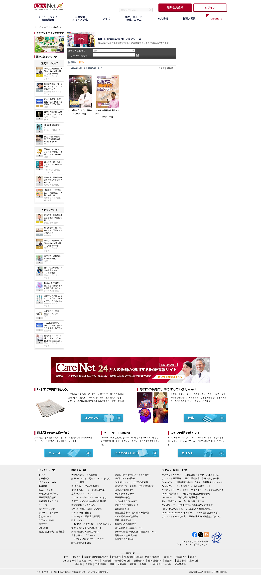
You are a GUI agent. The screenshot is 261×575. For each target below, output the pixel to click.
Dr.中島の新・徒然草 (81, 512)
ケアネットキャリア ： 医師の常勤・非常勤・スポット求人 (190, 475)
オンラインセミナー (48, 512)
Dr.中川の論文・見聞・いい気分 (86, 509)
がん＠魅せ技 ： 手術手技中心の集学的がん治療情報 (187, 505)
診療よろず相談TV (124, 490)
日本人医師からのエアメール (129, 528)
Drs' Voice (43, 528)
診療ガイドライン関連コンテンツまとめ (90, 478)
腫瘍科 (193, 557)
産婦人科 (193, 560)
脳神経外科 (139, 560)
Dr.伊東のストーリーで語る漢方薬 (88, 490)
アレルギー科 (69, 560)
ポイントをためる (47, 482)
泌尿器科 (181, 560)
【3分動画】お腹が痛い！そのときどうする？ (92, 524)
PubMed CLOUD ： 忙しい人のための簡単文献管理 (187, 509)
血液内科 (168, 557)
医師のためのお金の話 (125, 524)
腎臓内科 (128, 557)
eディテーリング (47, 509)
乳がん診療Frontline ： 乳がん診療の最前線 (183, 501)
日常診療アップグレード (83, 535)
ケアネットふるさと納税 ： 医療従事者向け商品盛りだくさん (191, 516)
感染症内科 (181, 557)
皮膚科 (88, 564)
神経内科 (106, 560)
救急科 (143, 564)
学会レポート (45, 516)
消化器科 (116, 557)
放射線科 (122, 564)
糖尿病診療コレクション (83, 505)
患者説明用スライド (48, 501)
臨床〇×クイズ (46, 490)
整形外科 (169, 560)
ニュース (43, 505)
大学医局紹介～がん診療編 (84, 475)
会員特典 (43, 486)
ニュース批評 (77, 482)
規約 (55, 572)
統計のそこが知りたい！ (126, 505)
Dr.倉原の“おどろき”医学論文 (85, 486)
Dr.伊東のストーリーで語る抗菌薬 (131, 482)
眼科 (112, 564)
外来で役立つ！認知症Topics (85, 531)
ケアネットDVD (51, 27)
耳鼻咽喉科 (100, 564)
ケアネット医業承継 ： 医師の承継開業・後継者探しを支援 (190, 478)
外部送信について (78, 572)
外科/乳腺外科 (155, 560)
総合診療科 (180, 564)
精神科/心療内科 (122, 560)
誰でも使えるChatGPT (126, 501)
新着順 (161, 68)
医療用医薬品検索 (47, 497)
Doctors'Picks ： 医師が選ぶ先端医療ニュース (184, 497)
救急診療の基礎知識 (81, 543)
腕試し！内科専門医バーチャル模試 (132, 475)
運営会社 (102, 572)
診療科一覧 (44, 478)
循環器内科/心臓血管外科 (96, 557)
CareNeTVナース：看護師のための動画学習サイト (186, 486)
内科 (66, 557)
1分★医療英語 (122, 509)
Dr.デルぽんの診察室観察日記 (85, 516)
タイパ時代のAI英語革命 (126, 516)
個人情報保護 (65, 572)
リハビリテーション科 (160, 564)
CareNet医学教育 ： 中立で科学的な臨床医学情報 (186, 493)
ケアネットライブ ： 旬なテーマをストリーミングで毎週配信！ (193, 490)
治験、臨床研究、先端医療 (52, 531)
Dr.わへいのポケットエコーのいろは (89, 497)
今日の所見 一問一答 (49, 493)
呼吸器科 (76, 557)
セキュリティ (92, 572)
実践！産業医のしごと (125, 520)
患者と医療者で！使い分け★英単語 (132, 512)
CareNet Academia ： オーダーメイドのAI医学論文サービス (191, 512)
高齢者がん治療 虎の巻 (126, 535)
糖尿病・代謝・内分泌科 (148, 557)
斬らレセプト (77, 520)
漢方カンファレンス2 (81, 493)
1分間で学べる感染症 (125, 478)
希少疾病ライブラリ (124, 493)
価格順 (170, 68)
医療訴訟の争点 (122, 497)
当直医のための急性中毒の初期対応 (88, 501)
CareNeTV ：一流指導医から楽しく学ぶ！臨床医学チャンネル (192, 482)
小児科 (78, 564)
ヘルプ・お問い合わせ (43, 572)
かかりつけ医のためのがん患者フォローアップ (135, 531)
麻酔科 (133, 564)
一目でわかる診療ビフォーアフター (88, 539)
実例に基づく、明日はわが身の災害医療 (134, 486)
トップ (37, 27)
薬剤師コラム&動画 (124, 539)
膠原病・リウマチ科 (89, 560)
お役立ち (43, 524)
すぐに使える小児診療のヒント (86, 528)
